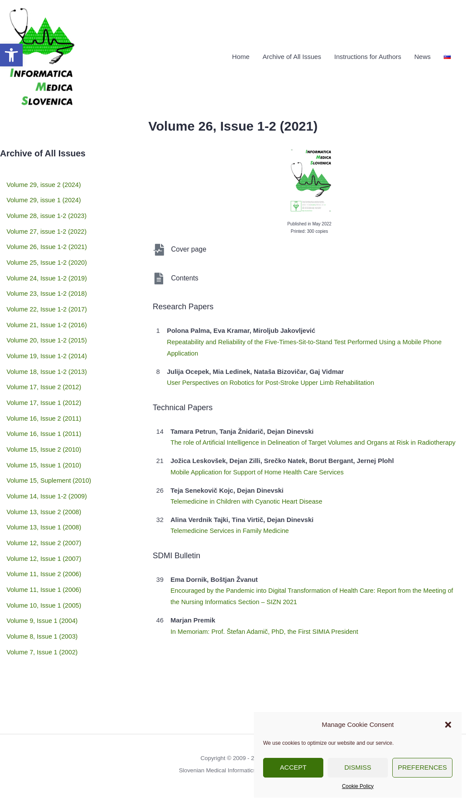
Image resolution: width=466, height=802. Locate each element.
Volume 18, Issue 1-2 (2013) (48, 355)
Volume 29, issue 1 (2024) (44, 196)
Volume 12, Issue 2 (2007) (45, 514)
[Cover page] (158, 248)
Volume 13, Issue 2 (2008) (45, 485)
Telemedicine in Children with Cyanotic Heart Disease (248, 498)
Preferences (422, 767)
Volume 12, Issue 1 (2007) (45, 528)
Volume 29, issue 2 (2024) (44, 182)
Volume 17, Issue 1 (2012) (45, 384)
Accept (293, 767)
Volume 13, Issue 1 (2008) (45, 499)
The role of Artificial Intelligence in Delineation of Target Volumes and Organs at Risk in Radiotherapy (316, 440)
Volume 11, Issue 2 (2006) (45, 542)
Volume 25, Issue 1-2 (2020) (48, 254)
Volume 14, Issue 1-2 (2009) (48, 470)
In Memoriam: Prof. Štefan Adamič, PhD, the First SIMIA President (267, 628)
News (422, 55)
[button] (11, 55)
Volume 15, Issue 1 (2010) (45, 442)
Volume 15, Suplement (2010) (50, 456)
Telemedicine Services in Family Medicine (231, 528)
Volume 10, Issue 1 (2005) (45, 571)
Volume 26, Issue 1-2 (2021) (48, 240)
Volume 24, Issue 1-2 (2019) (48, 269)
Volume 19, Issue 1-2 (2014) (48, 341)
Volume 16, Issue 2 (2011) (45, 398)
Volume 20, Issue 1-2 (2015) (48, 326)
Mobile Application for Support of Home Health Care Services (259, 469)
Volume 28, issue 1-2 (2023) (48, 211)
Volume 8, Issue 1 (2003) (43, 600)
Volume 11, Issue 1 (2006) (45, 557)
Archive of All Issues (292, 55)
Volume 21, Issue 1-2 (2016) (48, 312)
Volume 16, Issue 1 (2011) (45, 413)
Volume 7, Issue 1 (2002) (43, 615)
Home (241, 55)
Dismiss (357, 767)
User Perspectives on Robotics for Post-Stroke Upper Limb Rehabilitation (273, 380)
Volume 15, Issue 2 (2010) (45, 427)
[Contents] (158, 277)
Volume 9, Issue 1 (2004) (43, 586)
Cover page (189, 247)
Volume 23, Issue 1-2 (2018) (48, 283)
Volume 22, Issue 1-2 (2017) (48, 297)
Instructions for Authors (367, 55)
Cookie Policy (358, 786)
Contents (185, 276)
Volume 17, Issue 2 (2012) (45, 369)
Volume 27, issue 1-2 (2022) (48, 225)
